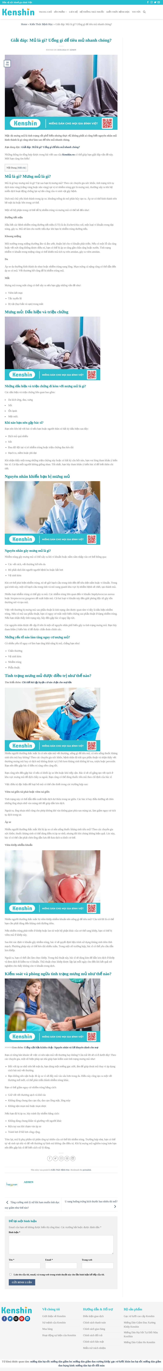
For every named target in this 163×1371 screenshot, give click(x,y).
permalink (87, 1170)
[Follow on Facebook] (148, 2)
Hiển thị (21, 168)
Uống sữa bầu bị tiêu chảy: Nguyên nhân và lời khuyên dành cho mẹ (61, 1047)
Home (24, 24)
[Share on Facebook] (49, 1158)
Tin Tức (136, 12)
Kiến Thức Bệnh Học (118, 12)
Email (49, 1260)
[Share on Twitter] (55, 1158)
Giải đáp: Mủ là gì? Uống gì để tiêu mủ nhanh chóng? (50, 147)
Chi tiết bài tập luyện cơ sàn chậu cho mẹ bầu (47, 682)
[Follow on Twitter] (155, 2)
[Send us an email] (159, 2)
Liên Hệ (73, 12)
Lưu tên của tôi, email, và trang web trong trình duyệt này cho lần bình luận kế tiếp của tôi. (59, 1274)
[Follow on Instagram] (151, 2)
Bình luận (14, 1232)
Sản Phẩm (60, 11)
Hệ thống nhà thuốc (92, 12)
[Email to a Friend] (61, 1158)
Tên (11, 1260)
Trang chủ (45, 12)
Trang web (87, 1260)
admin (73, 50)
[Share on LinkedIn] (72, 1158)
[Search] (144, 12)
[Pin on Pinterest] (67, 1158)
